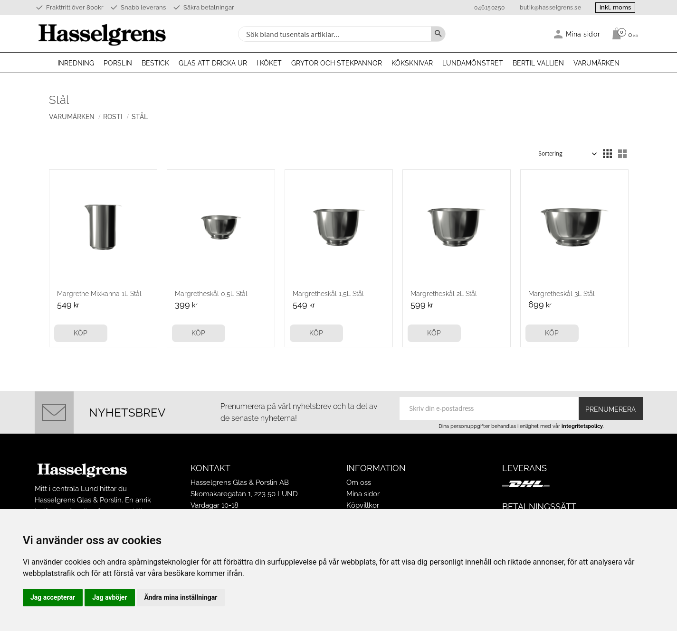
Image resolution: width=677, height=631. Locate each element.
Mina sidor (363, 494)
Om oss (358, 482)
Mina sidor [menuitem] (583, 34)
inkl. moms (615, 7)
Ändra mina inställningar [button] (181, 597)
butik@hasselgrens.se (550, 7)
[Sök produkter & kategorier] (333, 34)
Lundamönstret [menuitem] (472, 63)
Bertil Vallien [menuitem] (538, 63)
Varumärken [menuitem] (596, 63)
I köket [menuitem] (269, 63)
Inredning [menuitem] (75, 63)
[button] (607, 154)
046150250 (489, 7)
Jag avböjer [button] (109, 597)
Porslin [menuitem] (118, 63)
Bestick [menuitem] (155, 63)
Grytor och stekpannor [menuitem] (336, 63)
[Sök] (438, 34)
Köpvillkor (362, 505)
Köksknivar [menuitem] (412, 63)
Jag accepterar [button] (52, 597)
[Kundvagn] (622, 33)
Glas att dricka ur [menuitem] (213, 63)
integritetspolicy (582, 426)
